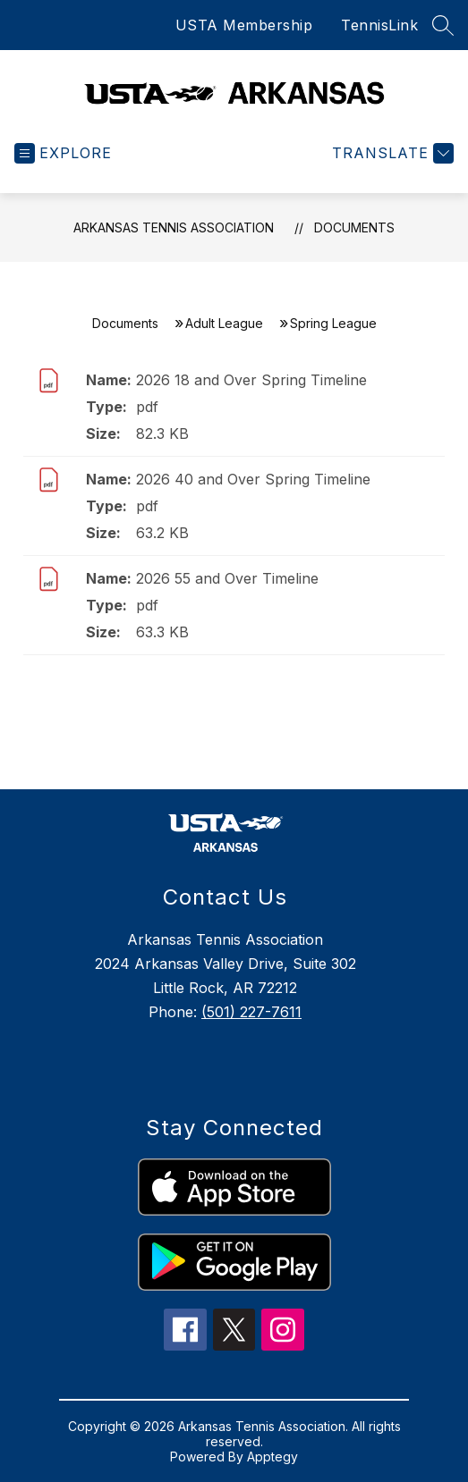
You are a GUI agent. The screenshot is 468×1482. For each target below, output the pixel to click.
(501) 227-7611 (251, 1012)
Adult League (224, 323)
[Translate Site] (391, 153)
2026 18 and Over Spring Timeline (251, 380)
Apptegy (272, 1456)
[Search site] (443, 25)
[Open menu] (63, 153)
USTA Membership (244, 25)
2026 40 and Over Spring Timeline (253, 479)
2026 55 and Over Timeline (227, 578)
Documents (354, 227)
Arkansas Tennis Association (173, 227)
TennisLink (379, 25)
